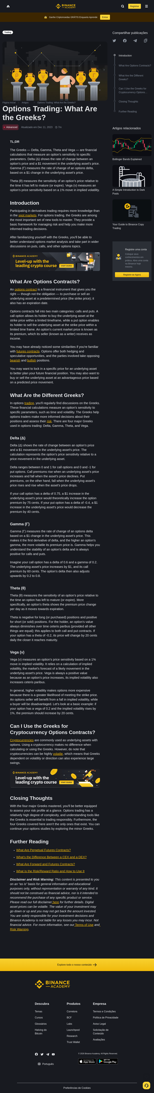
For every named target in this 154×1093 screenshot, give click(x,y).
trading (29, 403)
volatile (58, 753)
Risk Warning (19, 929)
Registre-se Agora (132, 274)
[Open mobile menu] (146, 6)
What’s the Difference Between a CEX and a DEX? (51, 857)
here (55, 902)
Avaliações (99, 1039)
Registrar (134, 6)
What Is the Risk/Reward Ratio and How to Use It (50, 871)
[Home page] (66, 6)
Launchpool (73, 1030)
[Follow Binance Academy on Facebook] (36, 1054)
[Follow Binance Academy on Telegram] (47, 1054)
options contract (26, 289)
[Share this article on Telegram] (135, 41)
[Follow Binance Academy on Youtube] (53, 1054)
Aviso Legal (99, 1023)
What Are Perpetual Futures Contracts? (43, 850)
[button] (146, 6)
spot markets (27, 215)
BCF (69, 1017)
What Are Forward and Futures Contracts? (45, 864)
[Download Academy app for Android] (107, 1061)
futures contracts (28, 351)
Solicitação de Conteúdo (101, 1032)
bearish (15, 360)
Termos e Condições (104, 1011)
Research (72, 1036)
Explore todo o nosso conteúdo (77, 964)
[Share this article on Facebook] (125, 41)
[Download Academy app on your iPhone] (87, 1061)
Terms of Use (84, 924)
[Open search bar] (121, 6)
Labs (69, 1023)
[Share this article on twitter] (114, 41)
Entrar (105, 17)
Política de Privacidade (105, 1017)
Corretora (72, 1011)
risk (49, 421)
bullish (31, 360)
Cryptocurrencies (22, 740)
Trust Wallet (73, 1042)
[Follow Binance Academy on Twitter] (42, 1054)
